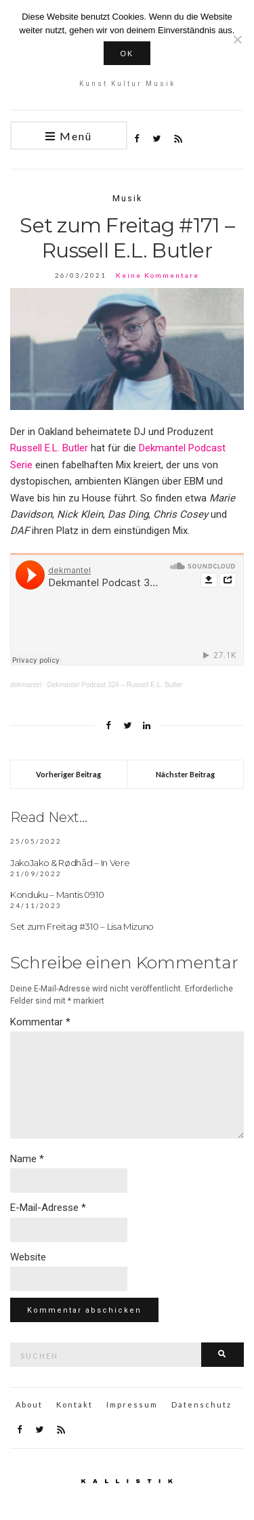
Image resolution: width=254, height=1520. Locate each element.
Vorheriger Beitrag (68, 774)
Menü (68, 136)
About (29, 1404)
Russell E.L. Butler (49, 448)
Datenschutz (201, 1404)
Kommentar (40, 1022)
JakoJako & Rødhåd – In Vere (69, 862)
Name (27, 1159)
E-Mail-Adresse (48, 1207)
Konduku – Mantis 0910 (57, 894)
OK (127, 53)
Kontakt (74, 1404)
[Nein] (237, 39)
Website (28, 1257)
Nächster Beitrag (185, 774)
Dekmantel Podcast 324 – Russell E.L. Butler (114, 685)
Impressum (132, 1404)
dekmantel (25, 685)
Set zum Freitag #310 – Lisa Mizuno (82, 926)
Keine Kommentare (157, 275)
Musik (127, 198)
